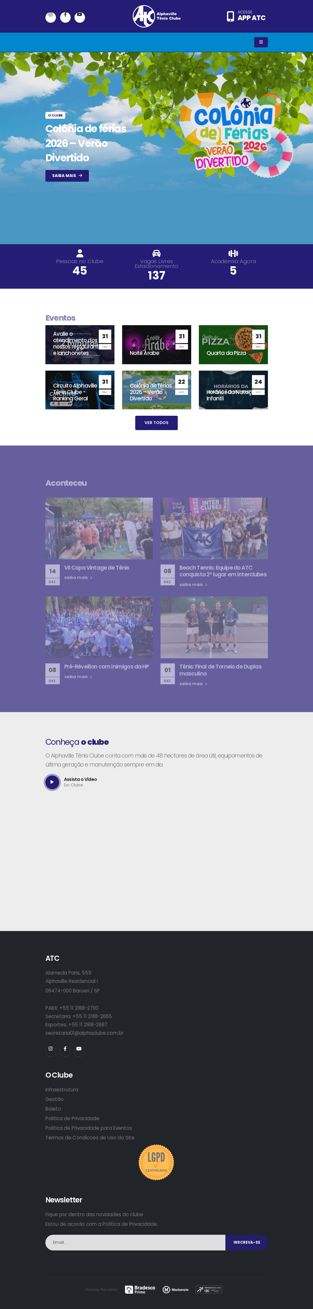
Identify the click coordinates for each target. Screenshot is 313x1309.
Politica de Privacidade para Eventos (88, 1128)
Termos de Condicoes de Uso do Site (90, 1137)
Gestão (54, 1099)
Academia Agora (233, 261)
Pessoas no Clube (80, 261)
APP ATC (251, 17)
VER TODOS (156, 422)
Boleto (53, 1108)
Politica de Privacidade (72, 1118)
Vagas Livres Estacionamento (156, 264)
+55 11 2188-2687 (87, 1024)
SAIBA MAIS (67, 175)
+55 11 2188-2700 (78, 1008)
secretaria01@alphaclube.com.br (84, 1033)
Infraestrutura (61, 1089)
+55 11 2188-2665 (92, 1016)
